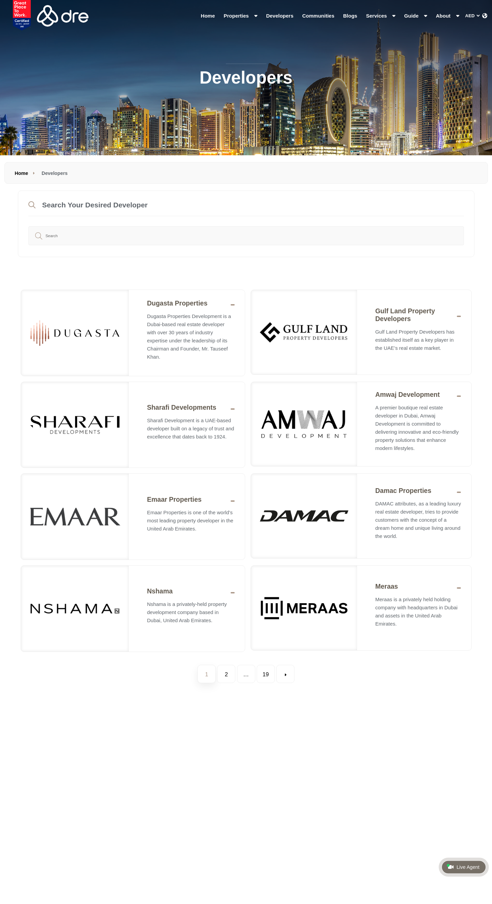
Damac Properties (403, 490)
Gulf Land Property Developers (405, 314)
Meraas (386, 586)
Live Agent (463, 867)
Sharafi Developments (181, 407)
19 (265, 674)
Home (208, 16)
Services (380, 16)
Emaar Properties (174, 499)
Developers (280, 16)
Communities (318, 16)
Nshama (160, 591)
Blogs (350, 16)
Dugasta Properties (177, 303)
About (447, 16)
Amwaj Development (407, 394)
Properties (240, 16)
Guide (415, 16)
